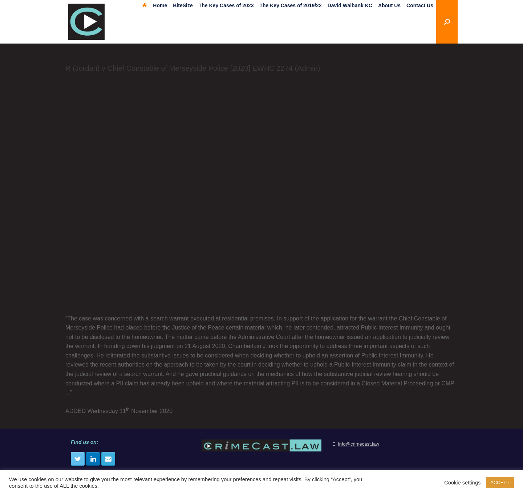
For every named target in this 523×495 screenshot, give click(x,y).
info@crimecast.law (358, 444)
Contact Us (419, 5)
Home (154, 5)
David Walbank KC (350, 5)
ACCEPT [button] (500, 482)
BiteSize (182, 5)
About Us (389, 5)
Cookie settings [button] (462, 483)
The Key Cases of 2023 (226, 5)
